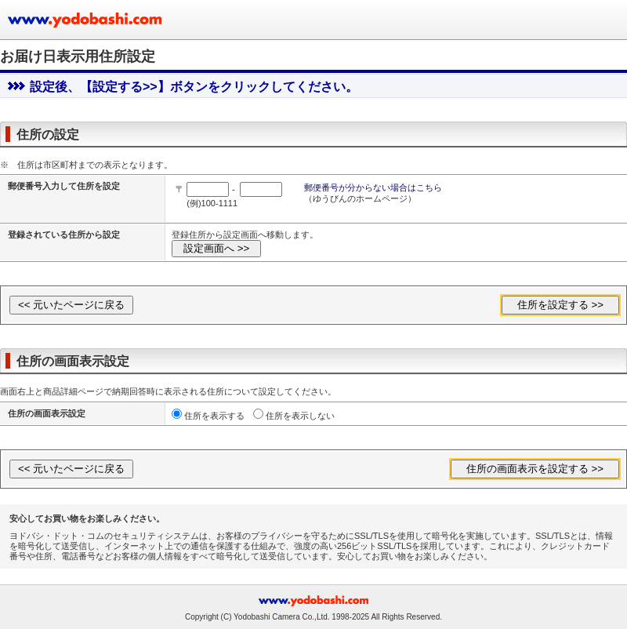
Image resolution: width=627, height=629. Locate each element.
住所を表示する (214, 415)
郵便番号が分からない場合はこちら (373, 187)
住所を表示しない (300, 415)
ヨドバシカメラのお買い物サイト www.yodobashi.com (86, 19)
